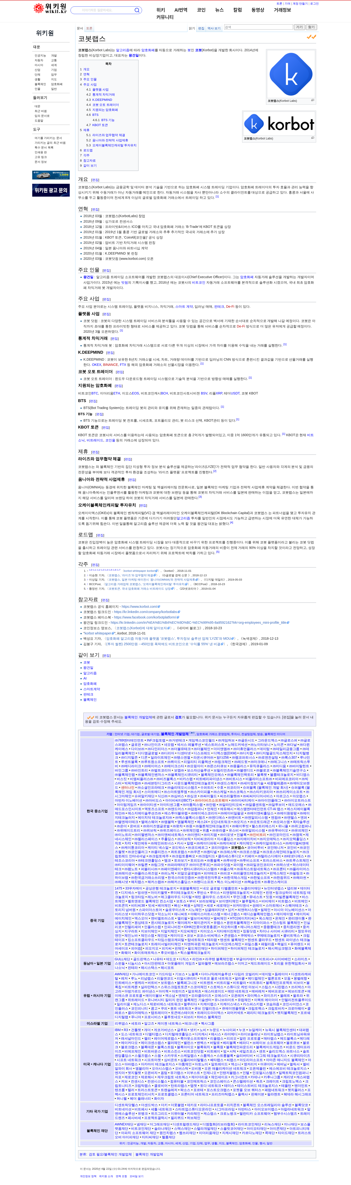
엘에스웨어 (149, 822)
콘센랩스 (230, 935)
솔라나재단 (162, 1128)
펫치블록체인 (287, 1013)
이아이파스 (261, 923)
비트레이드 (95, 440)
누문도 (214, 1030)
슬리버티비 (244, 1055)
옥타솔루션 (301, 822)
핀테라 (133, 968)
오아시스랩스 (162, 1068)
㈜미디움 (279, 766)
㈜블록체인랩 (125, 774)
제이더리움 (199, 1077)
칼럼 (237, 10)
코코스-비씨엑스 (209, 935)
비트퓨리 (256, 983)
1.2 (99, 569)
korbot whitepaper (139, 570)
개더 (147, 1030)
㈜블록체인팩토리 (240, 774)
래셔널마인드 (131, 1038)
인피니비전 (172, 927)
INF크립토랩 (156, 740)
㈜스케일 (220, 792)
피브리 (189, 1017)
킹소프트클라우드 (141, 940)
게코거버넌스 (164, 1030)
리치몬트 (233, 1105)
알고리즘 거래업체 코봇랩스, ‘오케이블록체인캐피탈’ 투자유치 (145, 584)
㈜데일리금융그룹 (286, 749)
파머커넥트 (235, 1013)
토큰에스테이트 (182, 1013)
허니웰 (122, 1098)
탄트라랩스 (179, 1086)
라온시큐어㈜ (203, 757)
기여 (287, 3)
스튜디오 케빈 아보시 (243, 987)
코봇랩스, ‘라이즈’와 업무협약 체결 (131, 575)
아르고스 (282, 796)
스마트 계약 (184, 306)
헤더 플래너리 (140, 1098)
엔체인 (183, 995)
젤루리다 (190, 1004)
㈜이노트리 (123, 835)
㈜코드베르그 (198, 847)
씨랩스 (232, 1060)
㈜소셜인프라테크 (151, 787)
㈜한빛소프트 (260, 877)
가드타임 (165, 974)
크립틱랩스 (142, 1086)
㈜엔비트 (234, 817)
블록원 (218, 1047)
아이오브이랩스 (266, 1109)
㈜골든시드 (246, 740)
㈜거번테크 (177, 740)
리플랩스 (216, 1038)
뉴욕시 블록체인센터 (280, 1030)
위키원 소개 (106, 1176)
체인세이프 (219, 1077)
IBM (118, 1030)
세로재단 (223, 905)
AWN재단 (122, 974)
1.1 (94, 569)
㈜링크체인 (222, 762)
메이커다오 (129, 1043)
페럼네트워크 (275, 1090)
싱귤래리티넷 (215, 910)
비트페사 (141, 1109)
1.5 (110, 569)
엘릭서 (295, 1064)
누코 (242, 1030)
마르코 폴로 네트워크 (216, 978)
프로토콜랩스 (168, 1094)
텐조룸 (120, 1090)
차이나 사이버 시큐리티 (277, 931)
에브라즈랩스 (224, 963)
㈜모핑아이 (195, 766)
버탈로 (215, 1043)
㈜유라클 (219, 830)
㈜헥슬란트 (252, 882)
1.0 (90, 569)
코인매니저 (275, 847)
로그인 (314, 3)
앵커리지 (250, 1064)
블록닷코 (301, 1105)
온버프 (135, 826)
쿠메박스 (247, 935)
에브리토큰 (296, 991)
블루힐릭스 (250, 901)
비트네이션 (123, 1109)
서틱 (232, 1051)
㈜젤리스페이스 (146, 839)
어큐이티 (267, 1064)
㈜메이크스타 (174, 766)
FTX (123, 365)
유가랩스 (177, 1073)
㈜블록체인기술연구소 (289, 770)
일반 (54, 89)
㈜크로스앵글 (249, 852)
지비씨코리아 (204, 839)
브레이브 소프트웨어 (267, 1043)
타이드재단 (286, 1133)
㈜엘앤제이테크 (126, 822)
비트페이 (213, 1051)
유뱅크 (143, 1113)
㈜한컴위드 (281, 877)
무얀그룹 (239, 897)
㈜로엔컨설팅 (268, 757)
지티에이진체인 (228, 931)
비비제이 (268, 901)
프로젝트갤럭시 (156, 1118)
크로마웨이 (296, 1008)
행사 (262, 1143)
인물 (37, 89)
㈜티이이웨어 (125, 865)
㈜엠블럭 (167, 822)
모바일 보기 (137, 1176)
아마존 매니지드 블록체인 (285, 1060)
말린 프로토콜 (250, 1038)
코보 (190, 935)
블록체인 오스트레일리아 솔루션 (267, 1105)
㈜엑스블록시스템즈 (190, 817)
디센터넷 (184, 753)
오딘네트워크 (221, 822)
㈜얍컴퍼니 (195, 809)
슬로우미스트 (175, 910)
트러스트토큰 (148, 1090)
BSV (204, 393)
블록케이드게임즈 (269, 1047)
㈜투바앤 (230, 860)
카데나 (255, 1077)
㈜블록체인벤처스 (151, 774)
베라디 (244, 1043)
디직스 (184, 959)
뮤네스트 (256, 897)
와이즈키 (270, 995)
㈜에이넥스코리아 (204, 813)
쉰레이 (257, 905)
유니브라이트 (224, 1000)
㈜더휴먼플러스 (245, 749)
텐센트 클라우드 (260, 940)
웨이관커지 (202, 923)
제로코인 (131, 1077)
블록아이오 (185, 1047)
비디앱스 (303, 774)
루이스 (215, 892)
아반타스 (244, 1109)
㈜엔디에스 (216, 817)
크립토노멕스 (292, 1081)
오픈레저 (237, 995)
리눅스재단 (272, 1124)
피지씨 (167, 948)
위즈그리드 (159, 1113)
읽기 (192, 28)
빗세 (151, 905)
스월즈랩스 (142, 1055)
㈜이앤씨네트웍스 (171, 835)
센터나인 (127, 787)
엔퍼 (303, 817)
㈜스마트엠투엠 (175, 792)
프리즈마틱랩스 (223, 1094)
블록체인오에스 (212, 774)
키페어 (250, 856)
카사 (180, 843)
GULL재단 (122, 959)
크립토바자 (276, 1008)
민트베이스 (123, 983)
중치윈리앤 (291, 927)
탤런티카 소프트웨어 (255, 1113)
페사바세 (134, 1118)
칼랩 (190, 843)
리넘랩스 (147, 978)
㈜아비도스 (153, 800)
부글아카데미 (246, 959)
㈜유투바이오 (278, 830)
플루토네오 (172, 1017)
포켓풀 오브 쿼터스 (247, 1090)
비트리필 (223, 983)
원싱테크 (141, 923)
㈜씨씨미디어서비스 (258, 796)
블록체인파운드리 (239, 1047)
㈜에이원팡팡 (287, 813)
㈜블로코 (263, 770)
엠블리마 (142, 1068)
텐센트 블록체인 (232, 940)
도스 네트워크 (131, 1034)
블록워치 (203, 1047)
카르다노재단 (252, 1133)
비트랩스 (284, 901)
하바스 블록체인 (209, 1017)
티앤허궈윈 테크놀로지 (201, 944)
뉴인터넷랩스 (274, 888)
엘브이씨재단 (200, 918)
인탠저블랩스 (229, 1073)
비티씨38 (138, 905)
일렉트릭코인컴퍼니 (294, 1073)
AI (84, 678)
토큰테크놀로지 (136, 944)
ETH (116, 393)
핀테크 (219, 306)
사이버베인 (282, 959)
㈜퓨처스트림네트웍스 (253, 869)
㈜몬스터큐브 (217, 766)
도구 (36, 129)
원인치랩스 (168, 1133)
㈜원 (189, 826)
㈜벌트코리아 (161, 770)
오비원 (196, 1068)
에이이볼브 (153, 995)
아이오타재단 (257, 1128)
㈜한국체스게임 (235, 877)
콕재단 (270, 1133)
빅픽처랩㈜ (132, 783)
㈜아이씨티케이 (243, 800)
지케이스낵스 (230, 1004)
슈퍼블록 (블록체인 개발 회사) (265, 787)
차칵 (127, 843)
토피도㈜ (197, 860)
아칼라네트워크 (292, 1109)
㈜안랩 (211, 805)
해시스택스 (149, 968)
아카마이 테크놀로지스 (158, 1064)
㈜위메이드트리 (128, 830)
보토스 (181, 901)
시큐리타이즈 (300, 1055)
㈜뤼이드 (174, 762)
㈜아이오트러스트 (297, 800)
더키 (164, 1105)
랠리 (147, 1038)
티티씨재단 (150, 1137)
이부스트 (193, 1073)
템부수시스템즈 (285, 1113)
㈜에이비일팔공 (232, 813)
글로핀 (136, 744)
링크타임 (137, 897)
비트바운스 (152, 1051)
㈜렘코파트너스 (243, 757)
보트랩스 (167, 983)
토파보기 (180, 860)
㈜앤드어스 (176, 809)
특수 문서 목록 (44, 147)
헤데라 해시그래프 (297, 1094)
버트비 (153, 983)
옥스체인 (265, 918)
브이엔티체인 (229, 901)
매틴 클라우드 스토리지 (212, 897)
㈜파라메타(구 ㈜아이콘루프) (189, 865)
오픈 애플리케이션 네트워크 (225, 1068)
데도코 (171, 959)
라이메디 (231, 1034)
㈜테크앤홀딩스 (149, 860)
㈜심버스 (177, 796)
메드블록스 (288, 1038)
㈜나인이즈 (152, 744)
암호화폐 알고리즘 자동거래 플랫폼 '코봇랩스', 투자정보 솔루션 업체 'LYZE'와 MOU (168, 638)
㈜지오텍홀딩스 (294, 839)
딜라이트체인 (161, 757)
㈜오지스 (240, 822)
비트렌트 (206, 983)
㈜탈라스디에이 (269, 856)
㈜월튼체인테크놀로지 (212, 826)
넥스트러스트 (214, 744)
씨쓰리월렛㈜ (230, 796)
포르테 (198, 1090)
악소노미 (164, 914)
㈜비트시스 (234, 779)
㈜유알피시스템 (253, 830)
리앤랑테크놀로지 (236, 892)
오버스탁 (181, 1068)
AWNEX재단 (124, 1124)
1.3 (103, 569)
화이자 (159, 1098)
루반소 (202, 892)
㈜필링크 (296, 873)
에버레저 (258, 991)
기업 (54, 70)
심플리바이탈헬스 (193, 1060)
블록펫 (262, 774)
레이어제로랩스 (165, 1038)
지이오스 (206, 931)
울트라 (298, 995)
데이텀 (266, 974)
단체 (37, 74)
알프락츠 (194, 991)
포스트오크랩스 (218, 1090)
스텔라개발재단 (205, 1128)
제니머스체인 (250, 927)
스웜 (157, 1055)
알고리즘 (122, 50)
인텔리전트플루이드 (296, 1000)
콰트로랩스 (179, 852)
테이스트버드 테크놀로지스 (257, 1086)
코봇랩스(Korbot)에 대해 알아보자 (141, 628)
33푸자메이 (133, 888)
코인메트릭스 (197, 1081)
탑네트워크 (195, 940)
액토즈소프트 (154, 809)
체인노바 (131, 935)
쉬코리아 (233, 787)
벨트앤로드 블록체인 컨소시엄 (150, 901)
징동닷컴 (249, 931)
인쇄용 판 (41, 152)
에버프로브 (276, 991)
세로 (210, 905)
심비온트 (170, 1060)
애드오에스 (296, 805)
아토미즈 (178, 991)
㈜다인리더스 (158, 749)
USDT (235, 393)
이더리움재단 (209, 1133)
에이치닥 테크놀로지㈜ (155, 817)
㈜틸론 (143, 865)
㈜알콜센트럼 (255, 805)
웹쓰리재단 (187, 1133)
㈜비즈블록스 (166, 779)
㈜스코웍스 (238, 792)
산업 (37, 70)
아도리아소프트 (251, 1060)
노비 (203, 1030)
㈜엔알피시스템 (256, 817)
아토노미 (201, 1064)
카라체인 (193, 1113)
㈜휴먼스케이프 (275, 882)
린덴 (269, 892)
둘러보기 (40, 97)
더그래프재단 (160, 1124)
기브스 (180, 974)
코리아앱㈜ (219, 847)
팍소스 (185, 1090)
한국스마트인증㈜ (181, 877)
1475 (118, 888)
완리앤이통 (296, 918)
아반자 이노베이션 (129, 800)
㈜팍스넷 (283, 865)
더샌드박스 (149, 1105)
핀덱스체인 (278, 873)
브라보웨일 (207, 901)
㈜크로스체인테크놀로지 (281, 852)
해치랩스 (137, 882)
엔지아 (120, 1073)
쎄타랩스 (216, 1060)
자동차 (39, 60)
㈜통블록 (213, 860)
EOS (135, 393)
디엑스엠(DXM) (224, 753)
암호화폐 (57, 84)
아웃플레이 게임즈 (181, 963)
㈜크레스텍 (228, 852)
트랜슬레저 (169, 1090)
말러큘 (240, 978)
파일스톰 (251, 944)
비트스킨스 (172, 1051)
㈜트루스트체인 (297, 860)
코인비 (292, 847)
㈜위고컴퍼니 (301, 826)
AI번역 (181, 10)
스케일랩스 (188, 1055)
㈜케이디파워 (207, 843)
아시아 (39, 65)
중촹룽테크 (271, 927)
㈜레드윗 (241, 762)
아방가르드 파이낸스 (139, 991)
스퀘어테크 (293, 905)
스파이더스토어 (150, 910)
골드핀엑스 (141, 959)
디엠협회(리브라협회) (218, 1124)
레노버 (153, 897)
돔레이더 (281, 974)
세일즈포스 (247, 1051)
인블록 (242, 835)
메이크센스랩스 (152, 1043)
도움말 (39, 120)
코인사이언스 (292, 1004)
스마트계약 (91, 689)
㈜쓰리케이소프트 (289, 792)
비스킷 (122, 779)
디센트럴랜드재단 (186, 1124)
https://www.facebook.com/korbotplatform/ (145, 617)
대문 (36, 46)
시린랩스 (281, 987)
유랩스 (218, 923)
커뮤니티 (165, 17)
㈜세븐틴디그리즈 (157, 783)
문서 (80, 28)
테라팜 (212, 940)
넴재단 (142, 1124)
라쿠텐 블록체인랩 (219, 959)
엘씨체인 (220, 918)
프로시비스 (152, 1017)
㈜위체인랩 (191, 830)
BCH (164, 393)
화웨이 (126, 953)
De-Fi (230, 306)
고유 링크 (41, 157)
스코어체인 (198, 987)
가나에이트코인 (143, 974)
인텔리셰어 (132, 927)
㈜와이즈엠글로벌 (156, 826)
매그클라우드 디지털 (176, 897)
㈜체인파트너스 (162, 843)
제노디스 (140, 1004)
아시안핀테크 (154, 963)
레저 (124, 978)
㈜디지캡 (246, 753)
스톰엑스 (206, 1055)
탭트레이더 (159, 1013)
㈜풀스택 (227, 869)
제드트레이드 (260, 963)
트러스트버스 (273, 860)
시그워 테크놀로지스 (271, 1055)
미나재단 (291, 1124)
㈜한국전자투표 (209, 877)
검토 (178, 717)
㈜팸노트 (131, 869)
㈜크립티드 (206, 856)
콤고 (154, 1008)
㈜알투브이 (276, 805)
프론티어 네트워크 (194, 1094)
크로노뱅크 (228, 1113)
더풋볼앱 (177, 1105)
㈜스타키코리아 (261, 792)
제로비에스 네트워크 (165, 1004)
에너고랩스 (231, 914)
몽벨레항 (300, 978)
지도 (54, 79)
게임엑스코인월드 (201, 740)
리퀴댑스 (121, 1023)
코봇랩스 (237, 847)
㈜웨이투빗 (240, 826)
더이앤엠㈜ (221, 749)
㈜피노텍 (167, 873)
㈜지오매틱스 (270, 839)
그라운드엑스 (268, 740)
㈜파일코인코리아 (259, 865)
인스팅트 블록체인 (286, 923)
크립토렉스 (256, 1008)
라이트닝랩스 (274, 1034)
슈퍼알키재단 (144, 796)
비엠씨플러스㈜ (141, 779)
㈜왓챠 (178, 826)
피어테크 (210, 873)
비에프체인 (132, 1051)
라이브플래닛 (250, 1034)
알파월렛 (204, 963)
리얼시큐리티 (187, 978)
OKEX (96, 365)
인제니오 (210, 1073)
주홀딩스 (167, 839)
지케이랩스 (208, 1004)
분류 (83, 1154)
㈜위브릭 (150, 830)
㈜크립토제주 (159, 856)
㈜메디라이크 (131, 766)
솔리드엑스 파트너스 (284, 1051)
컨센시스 (137, 1081)
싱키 (231, 910)
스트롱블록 (225, 1055)
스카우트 (170, 1055)
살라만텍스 (149, 987)
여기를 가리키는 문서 (48, 138)
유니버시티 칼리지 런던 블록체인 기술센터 (180, 1000)
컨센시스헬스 (157, 1081)
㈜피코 (225, 873)
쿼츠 (259, 1081)
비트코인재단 (141, 1128)
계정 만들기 (300, 3)
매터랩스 (270, 1038)
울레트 (285, 995)
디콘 (144, 757)
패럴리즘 (267, 944)
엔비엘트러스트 (162, 918)
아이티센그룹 (170, 805)
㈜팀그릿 (157, 865)
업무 (54, 74)
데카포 (192, 1105)
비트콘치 (121, 905)
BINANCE (110, 365)
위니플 (283, 826)
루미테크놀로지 (182, 892)
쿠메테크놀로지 (268, 935)
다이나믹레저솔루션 (216, 974)
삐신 (177, 905)
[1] (217, 196)
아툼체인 (185, 1064)
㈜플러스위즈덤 (146, 873)
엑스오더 (141, 918)
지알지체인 (169, 931)
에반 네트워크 (238, 991)
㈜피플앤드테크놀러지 (250, 873)
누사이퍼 (229, 1030)
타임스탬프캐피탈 (171, 940)
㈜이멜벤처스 (144, 835)
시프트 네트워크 (129, 1060)
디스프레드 (202, 753)
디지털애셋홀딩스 (178, 1034)
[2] (214, 470)
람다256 (223, 757)
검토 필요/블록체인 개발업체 (110, 1154)
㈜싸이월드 (208, 796)
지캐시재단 (230, 1133)
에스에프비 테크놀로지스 (288, 1068)
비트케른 (131, 987)
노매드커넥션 (238, 744)
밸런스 (189, 1043)
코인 (201, 10)
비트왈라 (239, 983)
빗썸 (124, 282)
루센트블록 (129, 762)
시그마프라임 (225, 1109)
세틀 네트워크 (161, 1109)
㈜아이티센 (148, 805)
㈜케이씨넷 (227, 843)
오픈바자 (151, 1073)
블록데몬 (147, 1047)
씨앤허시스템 (248, 910)
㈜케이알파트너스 (269, 843)
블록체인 (40, 84)
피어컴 (136, 948)
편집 (201, 28)
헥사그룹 (207, 1023)
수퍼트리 (207, 787)
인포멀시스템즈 (264, 1073)
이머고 (243, 963)
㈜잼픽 (297, 835)
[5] (217, 551)
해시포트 (167, 968)
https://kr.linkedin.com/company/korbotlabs (145, 612)
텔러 (131, 1090)
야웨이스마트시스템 (205, 914)
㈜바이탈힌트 (299, 766)
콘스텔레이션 (243, 1081)
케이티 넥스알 (158, 847)
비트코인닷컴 (194, 1051)
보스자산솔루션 (198, 770)
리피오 (232, 1038)
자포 (118, 1077)
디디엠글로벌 (148, 753)
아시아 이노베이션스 (289, 910)
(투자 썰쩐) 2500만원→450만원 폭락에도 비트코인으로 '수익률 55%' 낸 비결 (163, 644)
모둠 (287, 978)
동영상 (257, 10)
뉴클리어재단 (251, 888)
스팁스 (266, 987)
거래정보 (282, 10)
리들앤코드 (165, 978)
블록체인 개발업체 (138, 717)
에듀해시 (227, 809)
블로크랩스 (129, 1047)
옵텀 (164, 1073)
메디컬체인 (256, 978)
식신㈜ (163, 796)
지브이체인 (149, 931)
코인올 (110, 440)
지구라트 (131, 931)
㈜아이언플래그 (269, 800)
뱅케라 (139, 983)
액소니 (236, 1064)
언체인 (212, 809)
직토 (118, 843)
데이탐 (265, 749)
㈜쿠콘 (195, 852)
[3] (200, 496)
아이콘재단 (278, 1128)
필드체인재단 (198, 948)
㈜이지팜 (210, 835)
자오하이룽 (229, 927)
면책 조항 (121, 1176)
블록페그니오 (187, 983)
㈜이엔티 (194, 835)
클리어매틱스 (138, 1013)
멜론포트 (274, 978)
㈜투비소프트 (249, 860)
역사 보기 (214, 28)
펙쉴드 (282, 944)
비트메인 (301, 901)
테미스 (229, 1086)
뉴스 (219, 10)
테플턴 (286, 1086)
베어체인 (164, 905)
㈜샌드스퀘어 (227, 783)
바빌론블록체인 (287, 897)
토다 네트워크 (210, 1086)
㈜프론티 (279, 869)
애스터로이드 (214, 991)
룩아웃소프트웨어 (193, 1038)
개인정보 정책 (88, 1176)
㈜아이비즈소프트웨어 (211, 800)
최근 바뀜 (41, 111)
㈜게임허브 (226, 740)
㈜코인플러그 (138, 852)
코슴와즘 (272, 1004)
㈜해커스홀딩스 (179, 882)
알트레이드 (219, 1064)
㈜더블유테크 (181, 749)
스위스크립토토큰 (174, 987)
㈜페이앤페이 (171, 869)
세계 (54, 65)
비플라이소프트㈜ (258, 779)
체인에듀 (141, 843)
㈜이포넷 (227, 835)
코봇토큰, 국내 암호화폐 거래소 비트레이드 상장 (139, 588)
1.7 (119, 569)
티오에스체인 (231, 944)
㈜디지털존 (129, 757)
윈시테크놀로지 (162, 923)
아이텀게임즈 (127, 805)
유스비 (234, 830)
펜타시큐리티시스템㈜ (200, 869)
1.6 (115, 569)
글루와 (182, 1030)
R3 (126, 1030)
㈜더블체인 (202, 749)
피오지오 (152, 948)
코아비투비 (255, 847)
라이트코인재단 (249, 1124)
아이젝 (164, 991)
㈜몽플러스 (238, 766)
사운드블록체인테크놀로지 (194, 783)
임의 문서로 (42, 115)
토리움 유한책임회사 (289, 963)
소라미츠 (301, 959)
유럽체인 (244, 1000)
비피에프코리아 (286, 779)
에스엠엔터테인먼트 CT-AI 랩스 (260, 809)
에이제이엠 (284, 914)
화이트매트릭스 (146, 953)
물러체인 (174, 1043)
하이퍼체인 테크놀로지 (247, 948)
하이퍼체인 (219, 948)
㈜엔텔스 (290, 817)
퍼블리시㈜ (149, 869)
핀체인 (180, 948)
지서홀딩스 (225, 839)
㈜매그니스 (278, 762)
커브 (124, 1081)
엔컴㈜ (276, 817)
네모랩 (169, 744)
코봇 (198, 50)
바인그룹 (121, 770)
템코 (167, 860)
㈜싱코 (192, 796)
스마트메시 (274, 905)
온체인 (280, 918)
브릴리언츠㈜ (223, 770)
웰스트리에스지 (263, 826)
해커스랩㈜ (156, 882)
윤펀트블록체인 (238, 923)
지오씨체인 (188, 931)
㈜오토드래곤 (260, 822)
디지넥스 (127, 892)
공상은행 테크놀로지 (160, 888)
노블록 (193, 974)
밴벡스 (202, 1043)
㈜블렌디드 (245, 770)
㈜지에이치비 (247, 839)
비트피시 (265, 959)
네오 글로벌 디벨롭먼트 (220, 888)
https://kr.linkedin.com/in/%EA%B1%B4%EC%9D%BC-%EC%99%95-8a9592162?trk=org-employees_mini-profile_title (198, 622)
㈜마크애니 (258, 762)
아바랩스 (131, 1064)
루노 (134, 978)
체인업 (162, 935)
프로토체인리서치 (141, 1094)
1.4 (106, 569)
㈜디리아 (167, 753)
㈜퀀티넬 (210, 852)
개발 (54, 55)
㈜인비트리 (258, 835)
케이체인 (246, 843)
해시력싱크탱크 (279, 948)
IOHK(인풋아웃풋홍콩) (201, 927)
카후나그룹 (272, 1077)
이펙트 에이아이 (266, 1000)
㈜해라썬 (299, 877)
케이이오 (177, 935)
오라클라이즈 (201, 995)
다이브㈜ (137, 749)
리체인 (258, 892)
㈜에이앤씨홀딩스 (260, 813)
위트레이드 (136, 1000)
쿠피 (164, 1008)
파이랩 (238, 865)
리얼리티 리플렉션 (197, 762)
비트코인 (198, 282)
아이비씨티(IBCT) (178, 800)
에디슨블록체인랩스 (258, 914)
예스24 (202, 822)
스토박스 (216, 987)
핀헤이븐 (257, 1094)
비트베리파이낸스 (209, 779)
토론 (279, 3)
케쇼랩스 (210, 1113)
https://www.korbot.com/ (139, 606)
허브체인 (193, 1118)
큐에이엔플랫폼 (233, 1008)
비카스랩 (186, 779)
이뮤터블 (177, 1113)
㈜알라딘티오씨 (230, 805)
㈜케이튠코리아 (132, 847)
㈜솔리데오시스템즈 (182, 787)
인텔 (246, 1073)
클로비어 (161, 1086)
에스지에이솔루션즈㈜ (144, 813)
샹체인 (198, 905)
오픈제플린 (257, 1068)
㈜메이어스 (152, 766)
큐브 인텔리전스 (206, 1008)
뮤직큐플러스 (260, 766)
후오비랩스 (169, 953)
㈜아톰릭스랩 (193, 805)
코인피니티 (139, 1008)
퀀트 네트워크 (180, 1008)
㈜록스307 (289, 757)
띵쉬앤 (143, 892)
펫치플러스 (296, 1090)
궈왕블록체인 (189, 888)
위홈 (205, 830)
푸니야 (136, 1017)
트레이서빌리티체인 (166, 944)
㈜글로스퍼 (289, 740)
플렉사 (243, 1094)
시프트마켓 (152, 1060)
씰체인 (266, 910)
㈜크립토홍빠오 (183, 856)
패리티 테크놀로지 (260, 1013)
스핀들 (120, 963)
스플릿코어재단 (232, 1128)
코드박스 (178, 847)
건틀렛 (136, 1030)
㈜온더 (122, 826)
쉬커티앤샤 (241, 905)
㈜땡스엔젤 (182, 757)
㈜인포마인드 (279, 835)
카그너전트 (239, 1077)
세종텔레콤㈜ (277, 783)
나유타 (158, 959)
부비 (192, 901)
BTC (94, 393)
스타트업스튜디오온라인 (193, 1109)
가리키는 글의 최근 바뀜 (50, 142)
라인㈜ (197, 959)
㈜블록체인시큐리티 (183, 774)
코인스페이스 (220, 1081)
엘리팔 (182, 918)
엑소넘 (170, 995)
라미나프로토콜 (211, 1105)
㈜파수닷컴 (222, 865)
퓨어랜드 (297, 944)
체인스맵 (147, 935)
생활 (37, 79)
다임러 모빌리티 (246, 974)
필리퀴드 (177, 1118)
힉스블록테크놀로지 (195, 953)
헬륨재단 (168, 1137)
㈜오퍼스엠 (281, 822)
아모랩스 (299, 796)
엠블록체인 (185, 822)
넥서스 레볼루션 (189, 744)
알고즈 (149, 1023)
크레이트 (272, 1081)
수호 (220, 787)
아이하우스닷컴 (142, 914)
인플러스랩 (152, 927)
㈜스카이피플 (200, 792)
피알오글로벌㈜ (189, 873)
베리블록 (229, 1043)
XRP (219, 393)
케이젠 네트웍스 (169, 1023)
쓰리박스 (297, 987)
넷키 (193, 1030)
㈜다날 (292, 744)
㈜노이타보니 (260, 744)
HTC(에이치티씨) (243, 918)
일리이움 (123, 1004)
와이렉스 (254, 995)
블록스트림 (165, 1047)
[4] (231, 522)
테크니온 (191, 1023)
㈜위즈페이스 (170, 830)
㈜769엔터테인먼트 (129, 740)
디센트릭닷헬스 (126, 1105)
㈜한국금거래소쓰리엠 (148, 877)
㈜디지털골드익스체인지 (274, 753)
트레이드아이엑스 (210, 1013)
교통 (54, 60)
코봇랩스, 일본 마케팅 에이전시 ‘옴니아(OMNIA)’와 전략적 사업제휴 (152, 579)
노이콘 (279, 744)
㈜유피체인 (299, 830)
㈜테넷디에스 (294, 856)
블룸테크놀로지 (281, 774)
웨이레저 (184, 923)
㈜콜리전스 (159, 852)
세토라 (136, 1023)
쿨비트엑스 (291, 935)
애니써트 (180, 914)
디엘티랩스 (153, 1034)
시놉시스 (134, 963)
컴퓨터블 (177, 1081)
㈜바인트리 (139, 770)
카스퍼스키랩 (253, 1004)
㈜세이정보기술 (252, 783)
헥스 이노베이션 (229, 882)
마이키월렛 (159, 892)
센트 (262, 1051)
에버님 (282, 1064)
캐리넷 (288, 1077)
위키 (160, 10)
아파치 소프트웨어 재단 (138, 1133)
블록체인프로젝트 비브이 (284, 983)
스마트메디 (152, 792)
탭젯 (193, 1086)
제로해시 (147, 1077)
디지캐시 (201, 1034)
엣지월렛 (134, 1073)
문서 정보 (41, 161)
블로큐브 (293, 1043)
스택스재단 (182, 1128)
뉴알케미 (255, 1030)
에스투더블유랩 (176, 813)
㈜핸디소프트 (204, 882)
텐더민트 (301, 1086)
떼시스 (216, 1034)
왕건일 (134, 55)
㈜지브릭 (184, 839)
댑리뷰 (292, 888)
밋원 (269, 897)
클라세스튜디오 (229, 856)
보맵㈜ (179, 770)
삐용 (187, 905)
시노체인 (195, 910)
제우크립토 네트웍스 (172, 1077)
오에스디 (221, 995)
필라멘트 (274, 1094)
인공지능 (40, 55)
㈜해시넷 (121, 882)
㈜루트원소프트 (152, 762)
